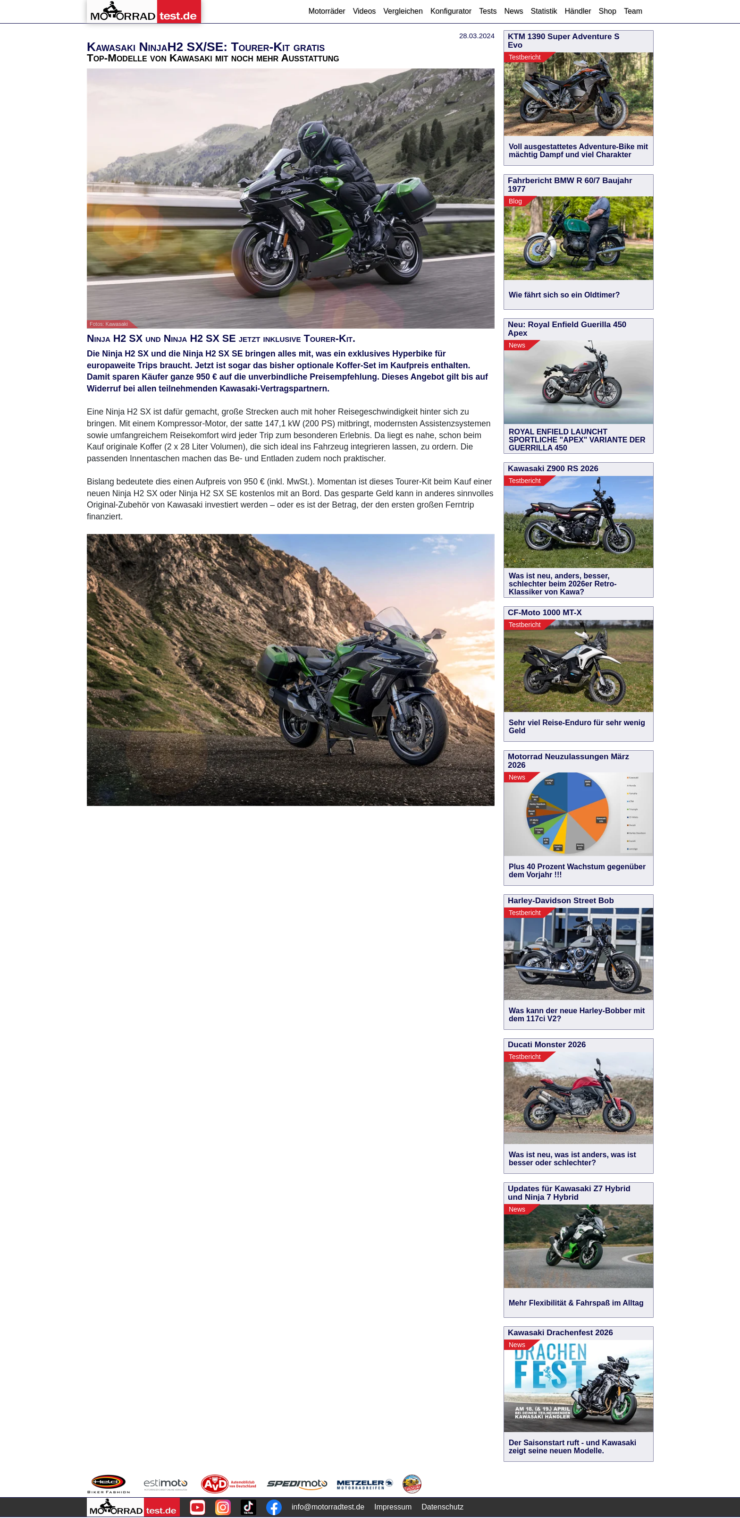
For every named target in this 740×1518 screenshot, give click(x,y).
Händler (577, 11)
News (513, 11)
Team (633, 11)
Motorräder (326, 11)
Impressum (393, 1507)
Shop (607, 11)
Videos (364, 11)
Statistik (543, 11)
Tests (487, 11)
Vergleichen (403, 11)
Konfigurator (450, 11)
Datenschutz (442, 1507)
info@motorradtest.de (328, 1507)
